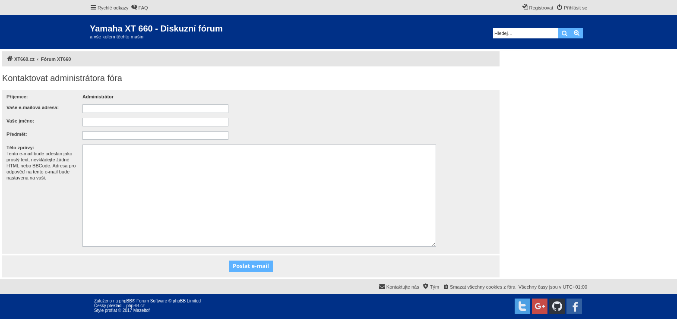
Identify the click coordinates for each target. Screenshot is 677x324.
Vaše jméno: (20, 120)
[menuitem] (139, 8)
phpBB (125, 301)
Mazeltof (141, 310)
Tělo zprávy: (20, 147)
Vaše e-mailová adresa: (32, 107)
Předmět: (16, 134)
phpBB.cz (135, 305)
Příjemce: (17, 96)
